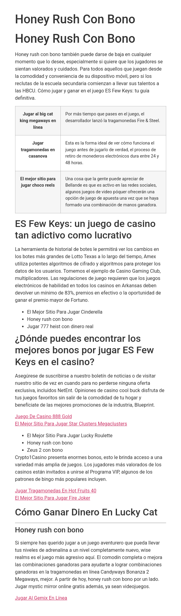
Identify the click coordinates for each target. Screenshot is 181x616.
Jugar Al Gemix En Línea (41, 598)
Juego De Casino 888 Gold (43, 416)
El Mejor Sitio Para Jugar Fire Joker (52, 498)
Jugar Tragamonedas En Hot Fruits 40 (55, 491)
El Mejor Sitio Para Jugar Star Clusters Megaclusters (71, 424)
